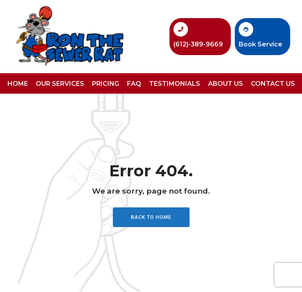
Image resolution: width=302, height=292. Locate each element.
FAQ (134, 83)
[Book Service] (246, 29)
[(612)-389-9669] (180, 29)
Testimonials (174, 83)
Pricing (105, 83)
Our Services (60, 83)
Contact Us (273, 83)
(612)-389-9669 (198, 44)
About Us (225, 83)
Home (17, 83)
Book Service (260, 44)
